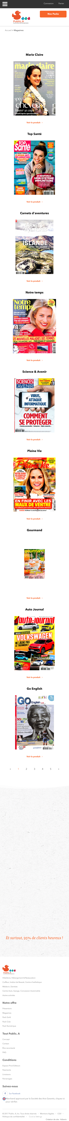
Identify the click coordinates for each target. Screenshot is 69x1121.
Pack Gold (6, 1017)
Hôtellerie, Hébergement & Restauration (18, 978)
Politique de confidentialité (13, 1117)
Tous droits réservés (28, 1114)
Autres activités (8, 995)
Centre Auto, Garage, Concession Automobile (21, 991)
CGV (59, 1114)
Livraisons (6, 1074)
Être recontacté (8, 1048)
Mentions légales (47, 1114)
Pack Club (6, 1022)
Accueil (8, 30)
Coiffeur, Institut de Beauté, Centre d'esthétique (22, 982)
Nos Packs (53, 14)
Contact (5, 1044)
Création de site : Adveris (56, 1119)
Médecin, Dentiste (9, 987)
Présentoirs (7, 1008)
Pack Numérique (9, 1026)
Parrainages (7, 1079)
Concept (6, 1039)
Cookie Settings (35, 1117)
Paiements (6, 1070)
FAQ (4, 1052)
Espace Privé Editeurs (11, 1066)
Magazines (6, 1013)
